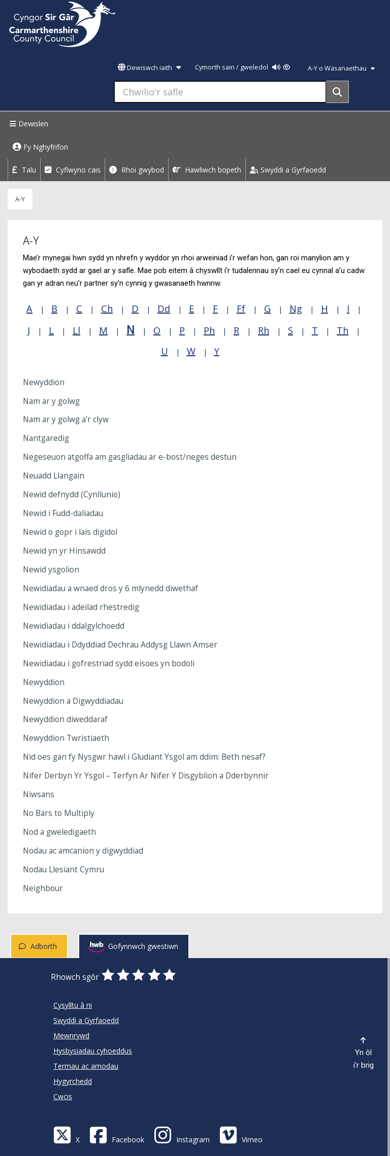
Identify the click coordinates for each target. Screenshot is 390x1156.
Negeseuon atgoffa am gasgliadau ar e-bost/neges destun (130, 457)
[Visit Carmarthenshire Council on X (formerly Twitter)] (66, 1134)
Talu (24, 170)
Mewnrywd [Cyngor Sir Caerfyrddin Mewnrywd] (71, 1035)
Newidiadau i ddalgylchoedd (73, 626)
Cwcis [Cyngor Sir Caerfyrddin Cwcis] (62, 1096)
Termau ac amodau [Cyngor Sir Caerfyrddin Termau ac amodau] (85, 1066)
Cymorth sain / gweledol (242, 67)
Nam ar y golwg (51, 401)
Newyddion (43, 382)
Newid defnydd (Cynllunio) (71, 494)
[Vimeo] (241, 1134)
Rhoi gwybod (136, 170)
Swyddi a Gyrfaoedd (288, 170)
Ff (241, 308)
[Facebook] (117, 1134)
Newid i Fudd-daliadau (63, 513)
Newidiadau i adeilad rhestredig (81, 607)
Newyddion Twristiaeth (66, 738)
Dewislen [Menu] (27, 123)
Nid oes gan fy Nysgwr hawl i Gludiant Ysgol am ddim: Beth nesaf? (144, 757)
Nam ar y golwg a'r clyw (66, 419)
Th (342, 330)
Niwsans (38, 794)
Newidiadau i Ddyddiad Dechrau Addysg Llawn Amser (120, 644)
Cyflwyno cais (73, 170)
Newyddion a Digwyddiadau (73, 701)
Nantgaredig (46, 438)
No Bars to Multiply (58, 813)
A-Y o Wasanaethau (341, 68)
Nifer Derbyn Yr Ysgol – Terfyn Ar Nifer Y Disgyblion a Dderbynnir (146, 775)
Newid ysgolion (51, 569)
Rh (263, 330)
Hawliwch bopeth (207, 170)
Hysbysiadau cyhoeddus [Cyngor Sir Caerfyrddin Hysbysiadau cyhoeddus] (92, 1051)
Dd (163, 308)
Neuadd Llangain (53, 475)
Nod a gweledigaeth (59, 832)
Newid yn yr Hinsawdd (64, 551)
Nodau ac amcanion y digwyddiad (83, 850)
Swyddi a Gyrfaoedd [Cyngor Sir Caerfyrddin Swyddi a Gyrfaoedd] (86, 1020)
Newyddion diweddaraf (65, 719)
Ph (209, 330)
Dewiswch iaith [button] (149, 67)
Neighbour (43, 888)
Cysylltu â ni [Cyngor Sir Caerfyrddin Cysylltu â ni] (72, 1005)
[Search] (337, 92)
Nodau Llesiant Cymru (63, 869)
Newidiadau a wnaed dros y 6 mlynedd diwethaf (110, 588)
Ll (76, 330)
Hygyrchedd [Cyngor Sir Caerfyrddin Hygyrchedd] (72, 1081)
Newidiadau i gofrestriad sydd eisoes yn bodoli (108, 663)
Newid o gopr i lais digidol (70, 532)
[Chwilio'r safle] (220, 92)
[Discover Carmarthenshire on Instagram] (181, 1134)
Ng (295, 308)
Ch (107, 308)
